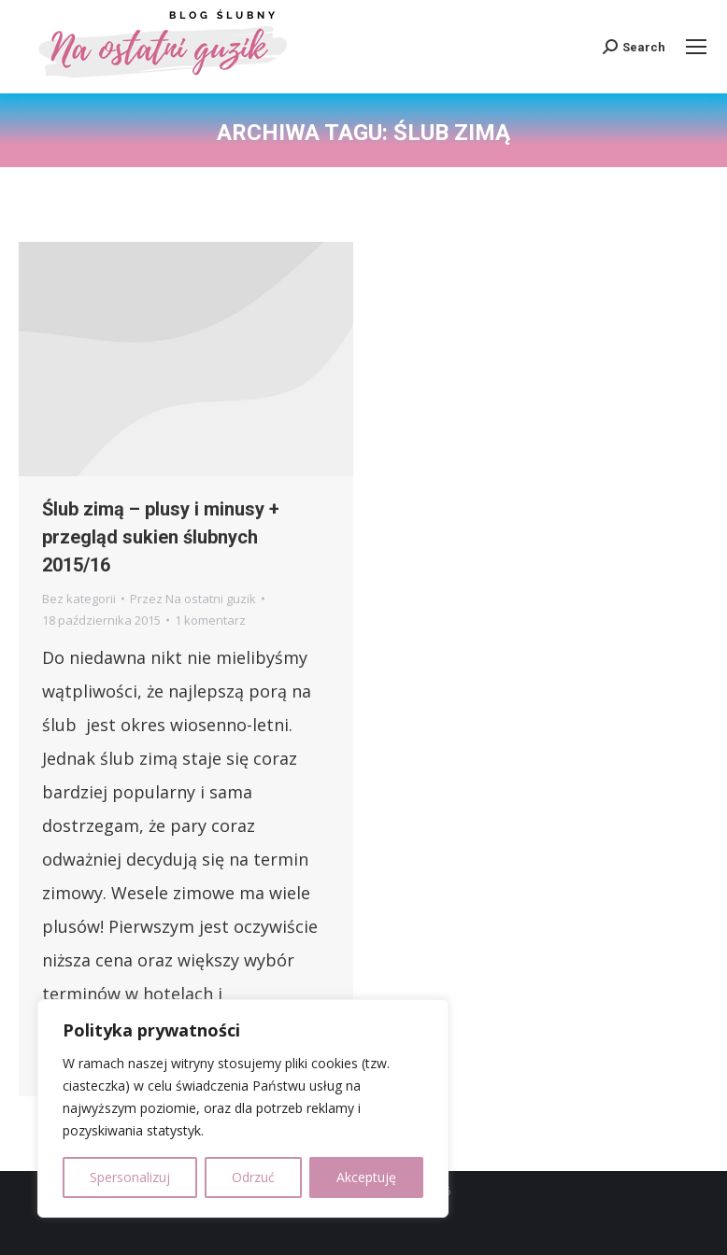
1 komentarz (210, 620)
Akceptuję (366, 1177)
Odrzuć (253, 1177)
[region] (243, 1108)
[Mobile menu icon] (696, 47)
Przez (193, 598)
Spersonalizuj (130, 1177)
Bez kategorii (79, 598)
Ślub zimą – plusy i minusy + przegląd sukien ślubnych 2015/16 (160, 537)
